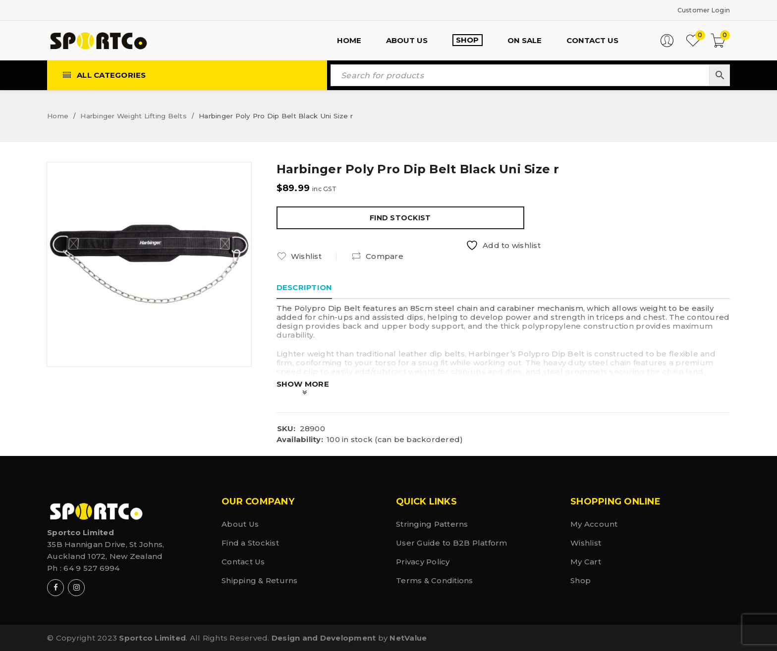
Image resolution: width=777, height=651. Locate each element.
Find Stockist (400, 217)
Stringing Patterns (432, 523)
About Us (240, 523)
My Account (594, 523)
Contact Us (243, 561)
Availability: (300, 439)
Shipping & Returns (260, 580)
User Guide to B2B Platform (451, 542)
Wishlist (585, 542)
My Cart (585, 561)
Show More (303, 383)
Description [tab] (305, 287)
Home (57, 115)
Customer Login (698, 9)
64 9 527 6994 (91, 567)
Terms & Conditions (434, 580)
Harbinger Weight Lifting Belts (133, 115)
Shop (580, 580)
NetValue (408, 637)
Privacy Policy (423, 561)
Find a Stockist (250, 542)
